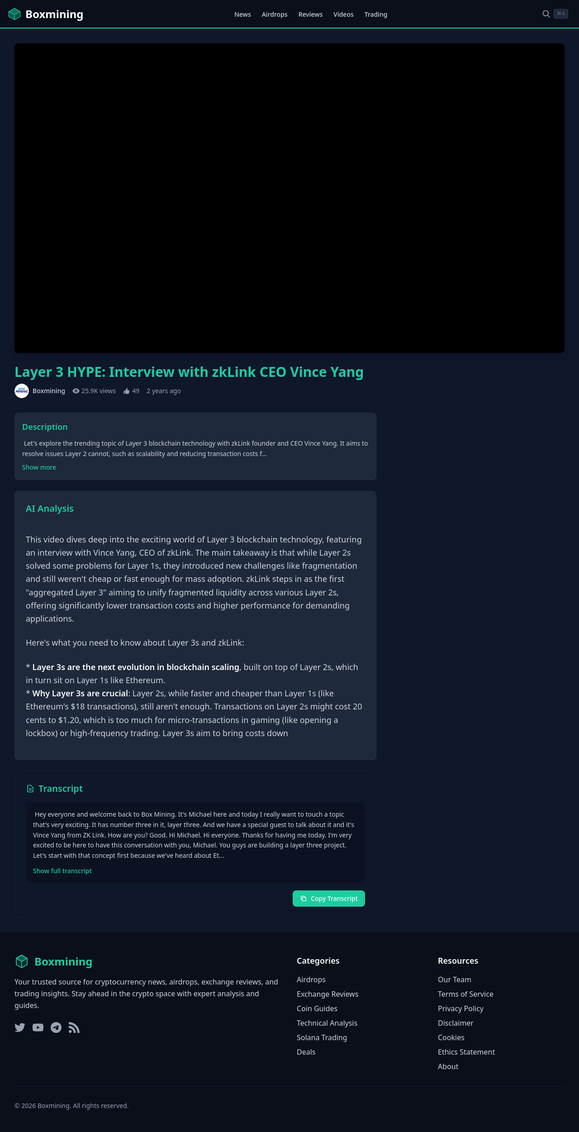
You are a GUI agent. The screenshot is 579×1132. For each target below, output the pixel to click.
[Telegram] (56, 1027)
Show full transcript (62, 870)
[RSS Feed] (74, 1027)
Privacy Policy (461, 1008)
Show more (39, 467)
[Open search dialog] (555, 13)
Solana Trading (322, 1037)
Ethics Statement (466, 1052)
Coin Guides (317, 1008)
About (448, 1066)
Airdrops (275, 14)
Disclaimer (456, 1023)
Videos (343, 14)
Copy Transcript (329, 898)
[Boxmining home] (45, 14)
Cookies (451, 1037)
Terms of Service (466, 994)
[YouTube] (38, 1027)
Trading (376, 14)
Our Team (454, 980)
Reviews (311, 14)
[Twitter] (19, 1027)
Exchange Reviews (327, 994)
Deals (306, 1052)
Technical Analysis (327, 1023)
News (242, 14)
